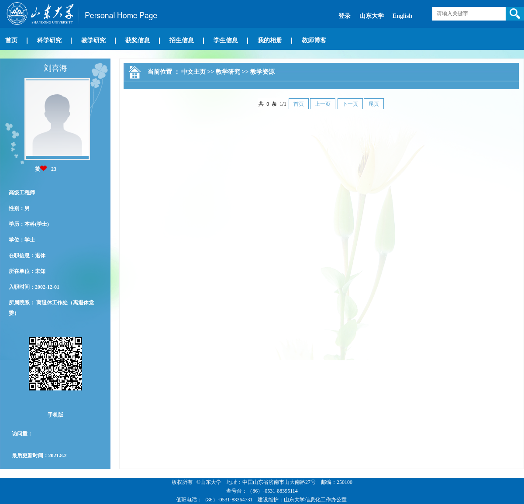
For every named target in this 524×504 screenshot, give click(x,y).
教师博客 (314, 40)
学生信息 (226, 40)
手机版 (55, 415)
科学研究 (49, 40)
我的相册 (270, 40)
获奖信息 (137, 40)
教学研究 (93, 40)
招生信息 (181, 40)
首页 (11, 40)
